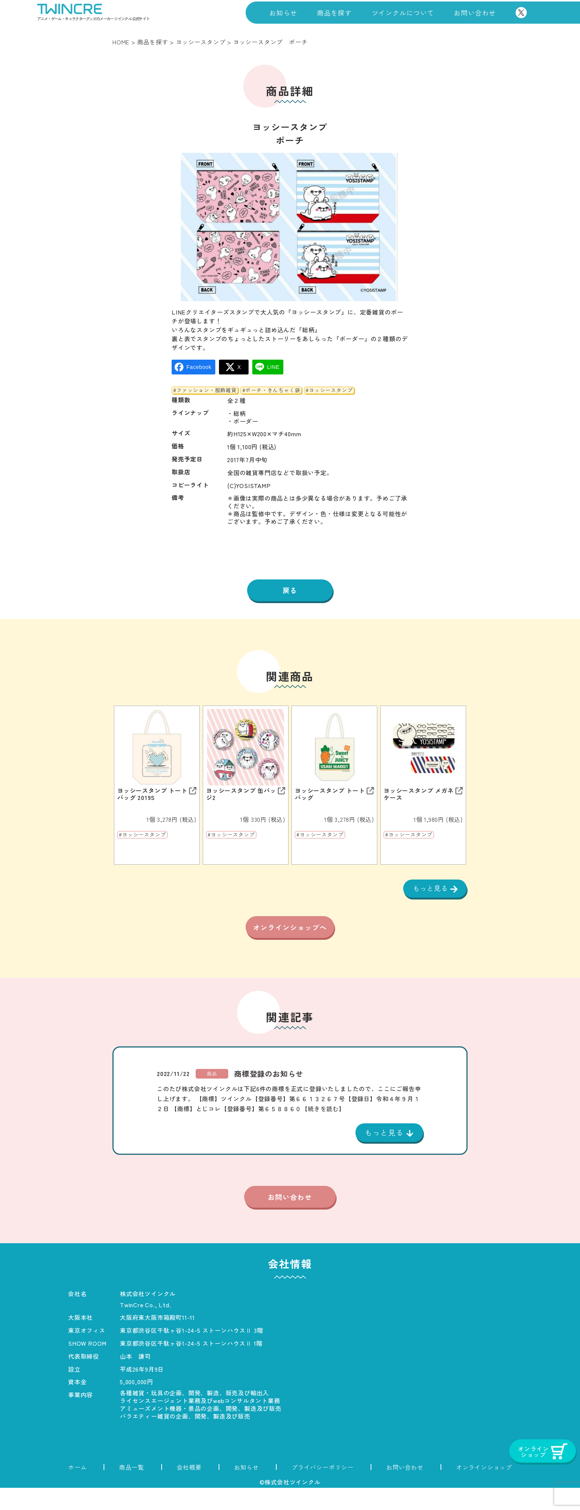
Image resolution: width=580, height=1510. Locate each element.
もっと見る (429, 889)
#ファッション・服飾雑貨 (205, 390)
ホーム (77, 1489)
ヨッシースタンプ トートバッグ (330, 795)
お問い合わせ (475, 12)
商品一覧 (131, 1489)
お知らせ (283, 12)
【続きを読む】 (323, 1129)
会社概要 (189, 1489)
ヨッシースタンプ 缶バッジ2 (241, 795)
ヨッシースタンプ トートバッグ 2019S (152, 795)
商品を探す (334, 12)
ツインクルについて (403, 12)
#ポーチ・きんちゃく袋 (271, 390)
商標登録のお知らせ (268, 1094)
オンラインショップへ (290, 940)
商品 (212, 1094)
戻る (290, 591)
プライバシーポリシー (322, 1489)
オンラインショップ (484, 1489)
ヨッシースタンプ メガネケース (419, 795)
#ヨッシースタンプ (329, 390)
